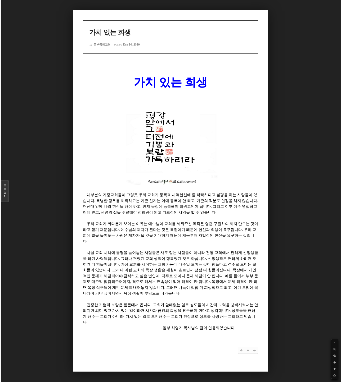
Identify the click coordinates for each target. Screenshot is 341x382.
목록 (5, 191)
